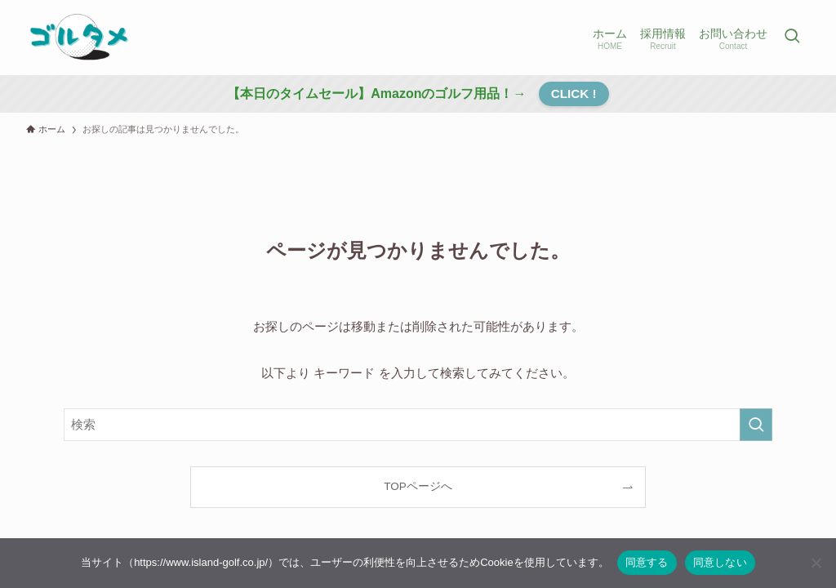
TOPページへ (418, 486)
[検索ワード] (418, 424)
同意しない (720, 562)
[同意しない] (815, 563)
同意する (647, 562)
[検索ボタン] (792, 37)
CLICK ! (574, 93)
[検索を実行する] (756, 424)
